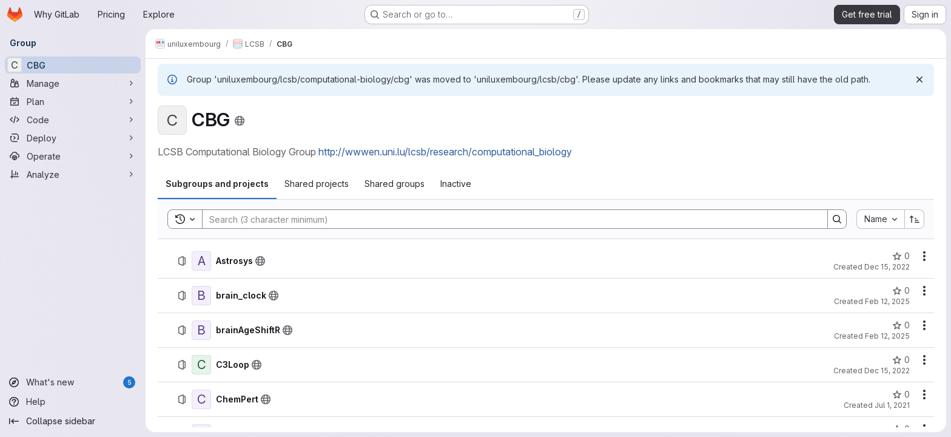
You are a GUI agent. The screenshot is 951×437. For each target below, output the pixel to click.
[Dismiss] (919, 79)
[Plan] (73, 101)
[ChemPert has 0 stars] (901, 394)
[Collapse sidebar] (73, 421)
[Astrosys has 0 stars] (901, 256)
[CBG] (73, 64)
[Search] (508, 219)
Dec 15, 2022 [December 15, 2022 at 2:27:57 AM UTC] (887, 370)
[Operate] (73, 155)
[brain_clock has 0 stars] (901, 291)
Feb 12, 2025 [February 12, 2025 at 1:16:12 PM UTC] (887, 301)
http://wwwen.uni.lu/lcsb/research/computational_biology (445, 152)
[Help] (73, 401)
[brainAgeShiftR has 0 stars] (901, 325)
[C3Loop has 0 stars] (901, 360)
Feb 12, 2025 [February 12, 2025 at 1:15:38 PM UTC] (887, 335)
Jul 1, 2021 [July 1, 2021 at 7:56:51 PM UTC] (892, 405)
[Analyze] (73, 174)
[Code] (73, 119)
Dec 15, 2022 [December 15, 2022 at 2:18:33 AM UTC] (887, 266)
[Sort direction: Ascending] (914, 219)
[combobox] (880, 219)
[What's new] (73, 382)
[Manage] (73, 83)
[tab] (217, 184)
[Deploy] (73, 137)
